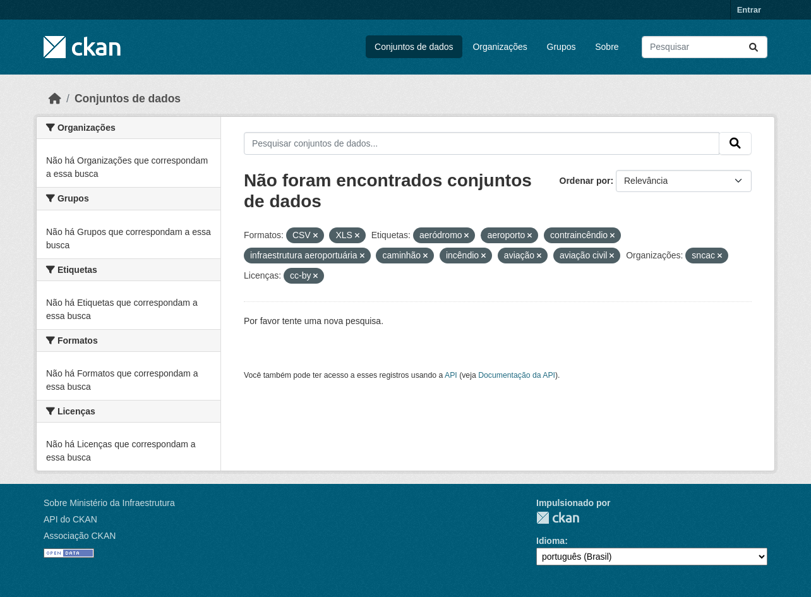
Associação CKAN (80, 536)
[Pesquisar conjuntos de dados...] (704, 47)
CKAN (557, 517)
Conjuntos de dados (414, 47)
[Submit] (753, 47)
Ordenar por (585, 181)
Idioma (550, 541)
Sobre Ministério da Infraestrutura (109, 503)
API (451, 375)
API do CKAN (70, 519)
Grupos (561, 47)
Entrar (749, 10)
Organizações (499, 47)
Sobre (606, 47)
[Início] (55, 98)
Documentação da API (516, 375)
